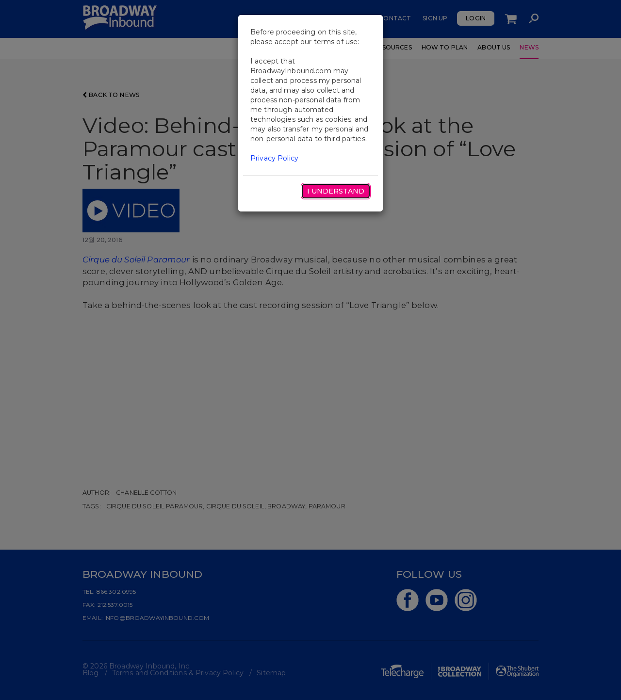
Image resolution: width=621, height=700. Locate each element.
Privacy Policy (274, 158)
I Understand (335, 191)
